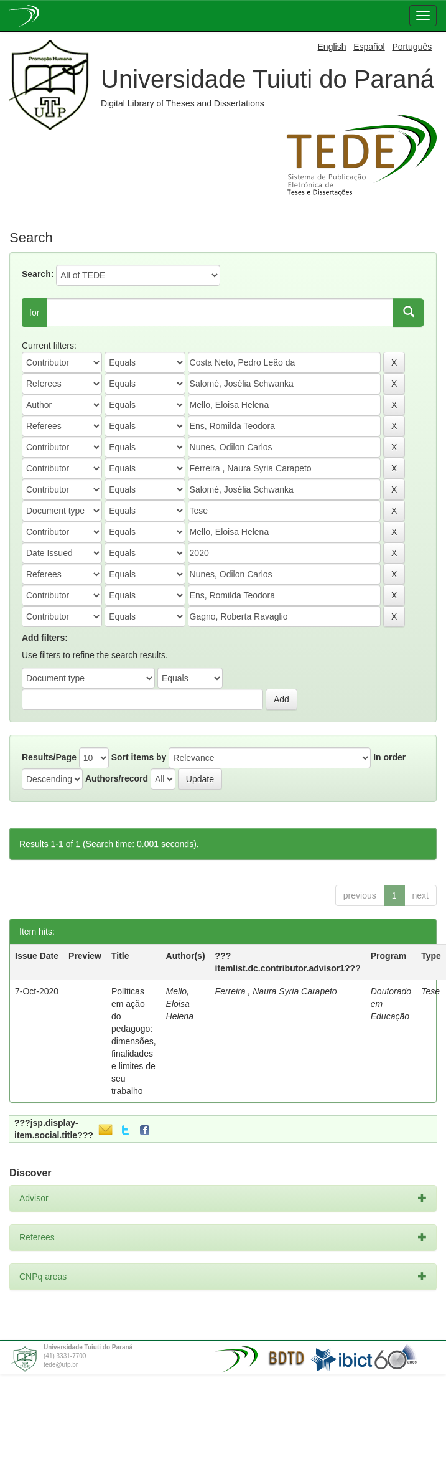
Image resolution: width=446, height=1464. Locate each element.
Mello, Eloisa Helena (179, 1003)
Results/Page (49, 757)
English (332, 47)
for (34, 313)
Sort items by (139, 757)
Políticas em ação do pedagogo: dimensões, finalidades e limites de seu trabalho (133, 1041)
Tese (430, 991)
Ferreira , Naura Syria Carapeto (276, 991)
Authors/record (116, 778)
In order (389, 757)
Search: (37, 274)
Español (369, 47)
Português (412, 47)
